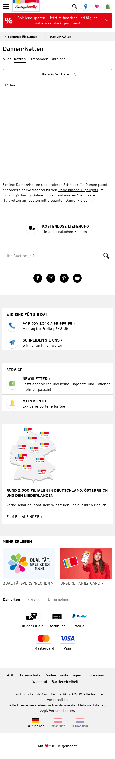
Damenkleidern (78, 200)
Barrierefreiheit (65, 682)
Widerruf (39, 682)
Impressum (94, 675)
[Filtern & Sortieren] (57, 74)
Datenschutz (29, 675)
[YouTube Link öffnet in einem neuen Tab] (77, 278)
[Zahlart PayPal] (79, 620)
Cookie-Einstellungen (63, 675)
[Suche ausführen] (106, 255)
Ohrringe (58, 59)
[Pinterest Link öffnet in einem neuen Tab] (64, 278)
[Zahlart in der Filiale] (33, 620)
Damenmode (69, 190)
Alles (7, 59)
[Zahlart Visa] (67, 642)
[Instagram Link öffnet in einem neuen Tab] (50, 278)
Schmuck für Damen (80, 185)
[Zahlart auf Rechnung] (57, 620)
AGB (10, 675)
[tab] (12, 599)
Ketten (20, 59)
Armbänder (38, 59)
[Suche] (52, 256)
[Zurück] (20, 36)
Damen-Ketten (60, 36)
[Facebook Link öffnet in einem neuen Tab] (37, 278)
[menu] (6, 6)
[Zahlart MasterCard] (44, 642)
